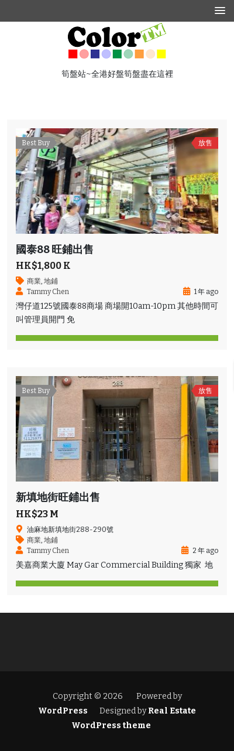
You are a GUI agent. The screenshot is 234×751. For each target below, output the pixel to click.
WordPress (63, 711)
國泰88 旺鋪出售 (55, 249)
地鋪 (51, 281)
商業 (34, 281)
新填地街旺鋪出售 (58, 497)
